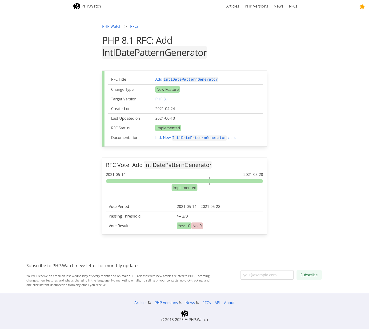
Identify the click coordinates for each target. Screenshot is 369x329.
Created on (121, 108)
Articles (232, 6)
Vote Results (119, 224)
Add (186, 79)
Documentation (124, 137)
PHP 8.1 (162, 98)
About (229, 301)
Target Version (123, 98)
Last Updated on (125, 117)
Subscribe (309, 274)
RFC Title (118, 79)
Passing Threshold (125, 215)
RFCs (293, 6)
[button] (362, 7)
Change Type (122, 88)
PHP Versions (256, 6)
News (278, 6)
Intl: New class (195, 137)
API (217, 301)
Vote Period (119, 205)
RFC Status (120, 127)
